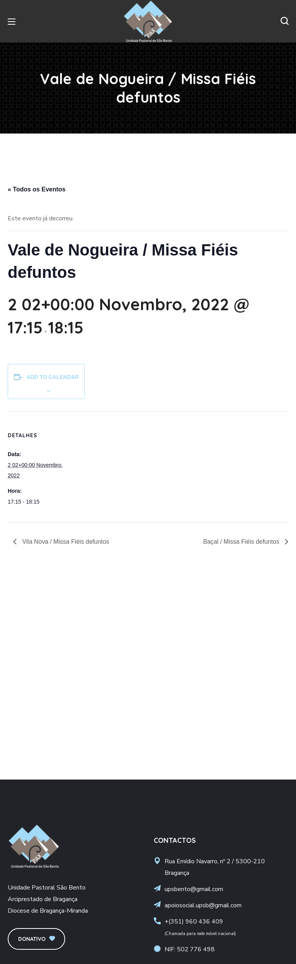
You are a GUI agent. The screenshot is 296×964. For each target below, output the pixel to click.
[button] (284, 21)
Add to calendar (53, 377)
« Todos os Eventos (37, 189)
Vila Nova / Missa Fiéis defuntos (65, 541)
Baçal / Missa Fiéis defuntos (241, 541)
